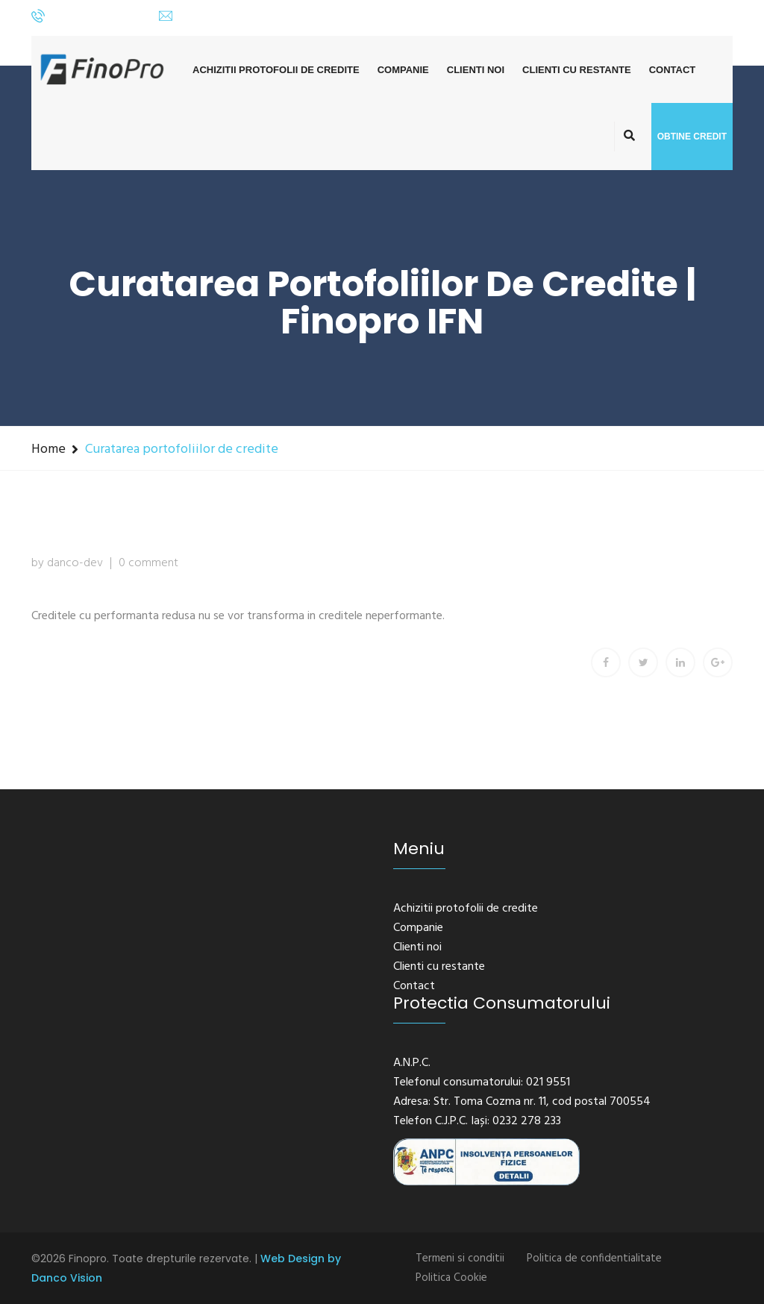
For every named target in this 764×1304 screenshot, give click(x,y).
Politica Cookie (451, 1278)
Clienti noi (475, 69)
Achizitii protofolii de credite (276, 69)
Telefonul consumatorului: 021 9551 (481, 1082)
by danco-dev (67, 563)
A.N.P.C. (411, 1063)
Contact (672, 69)
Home (48, 449)
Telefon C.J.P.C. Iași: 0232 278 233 (477, 1121)
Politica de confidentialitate (594, 1258)
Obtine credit (692, 136)
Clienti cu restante (576, 69)
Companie (403, 69)
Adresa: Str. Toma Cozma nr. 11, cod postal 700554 (522, 1102)
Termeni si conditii (460, 1258)
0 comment (148, 563)
